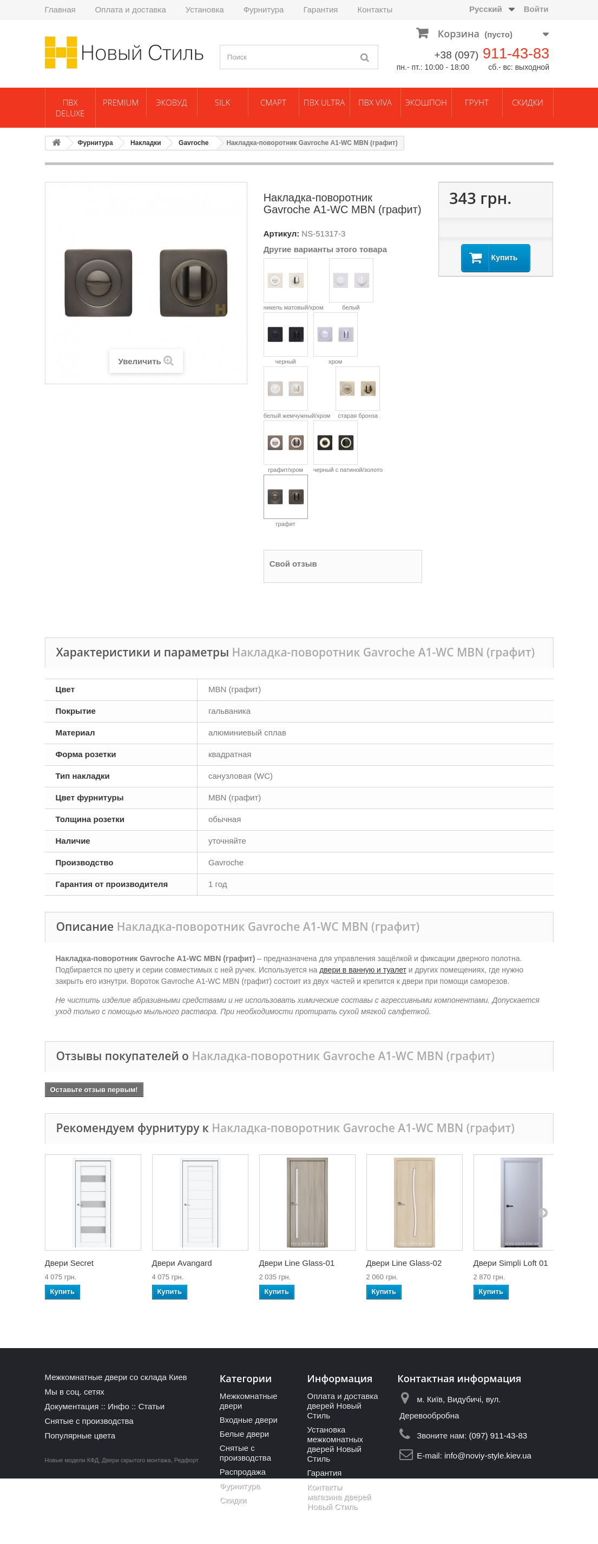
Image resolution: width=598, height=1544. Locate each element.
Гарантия (320, 9)
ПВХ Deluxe (70, 108)
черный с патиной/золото (348, 447)
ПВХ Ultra (324, 102)
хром (335, 338)
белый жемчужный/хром (297, 392)
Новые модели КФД (72, 1525)
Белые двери (244, 1433)
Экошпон (426, 102)
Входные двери (249, 1419)
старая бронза (358, 392)
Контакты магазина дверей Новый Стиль (339, 1496)
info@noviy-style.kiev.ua (487, 1455)
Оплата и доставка (130, 9)
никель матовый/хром (294, 284)
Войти (536, 9)
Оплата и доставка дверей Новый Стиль (342, 1405)
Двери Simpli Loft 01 (511, 1262)
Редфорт (186, 1525)
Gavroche (193, 143)
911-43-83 (516, 53)
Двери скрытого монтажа (136, 1525)
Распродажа (243, 1471)
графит (286, 501)
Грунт (477, 102)
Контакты (374, 9)
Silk (222, 102)
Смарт (273, 102)
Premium (121, 102)
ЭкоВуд (171, 102)
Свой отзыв (293, 563)
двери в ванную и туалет (362, 969)
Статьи (151, 1406)
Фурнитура (264, 9)
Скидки (527, 102)
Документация (72, 1406)
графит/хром (286, 447)
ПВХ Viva (375, 102)
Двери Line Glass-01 (297, 1262)
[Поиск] (364, 57)
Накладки (145, 143)
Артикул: (282, 233)
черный (286, 338)
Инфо (118, 1406)
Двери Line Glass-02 (404, 1262)
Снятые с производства (89, 1420)
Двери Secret (69, 1262)
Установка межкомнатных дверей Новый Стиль (335, 1444)
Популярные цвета (80, 1435)
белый (351, 284)
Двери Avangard (182, 1262)
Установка (205, 9)
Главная (60, 9)
